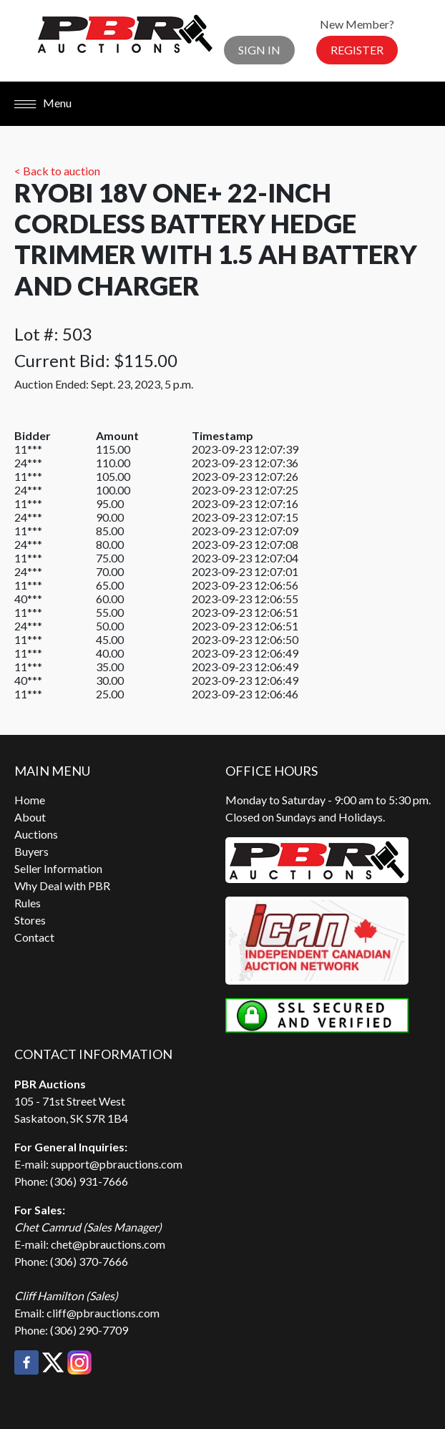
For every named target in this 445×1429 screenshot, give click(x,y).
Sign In (259, 50)
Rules (27, 902)
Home (29, 799)
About (30, 817)
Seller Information (58, 868)
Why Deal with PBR (62, 885)
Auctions (36, 834)
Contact (34, 937)
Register (357, 50)
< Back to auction (57, 170)
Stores (30, 920)
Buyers (31, 851)
